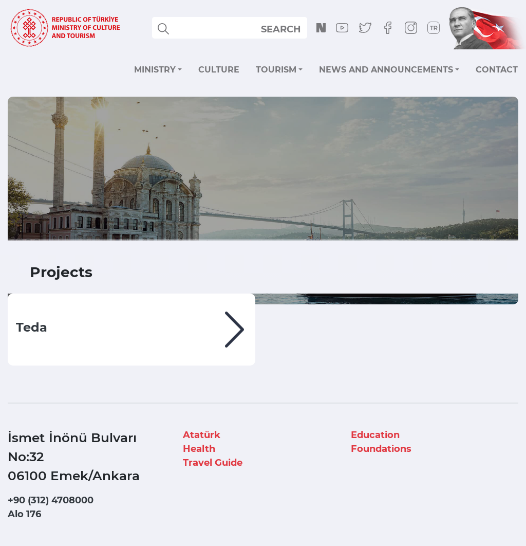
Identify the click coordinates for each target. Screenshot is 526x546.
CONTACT (497, 70)
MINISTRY (155, 70)
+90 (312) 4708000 (50, 500)
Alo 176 (24, 514)
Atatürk (201, 435)
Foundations (381, 448)
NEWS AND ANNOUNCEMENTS (386, 70)
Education (375, 435)
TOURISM (276, 70)
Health (199, 448)
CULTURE (218, 70)
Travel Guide (212, 462)
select (290, 28)
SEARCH (281, 29)
